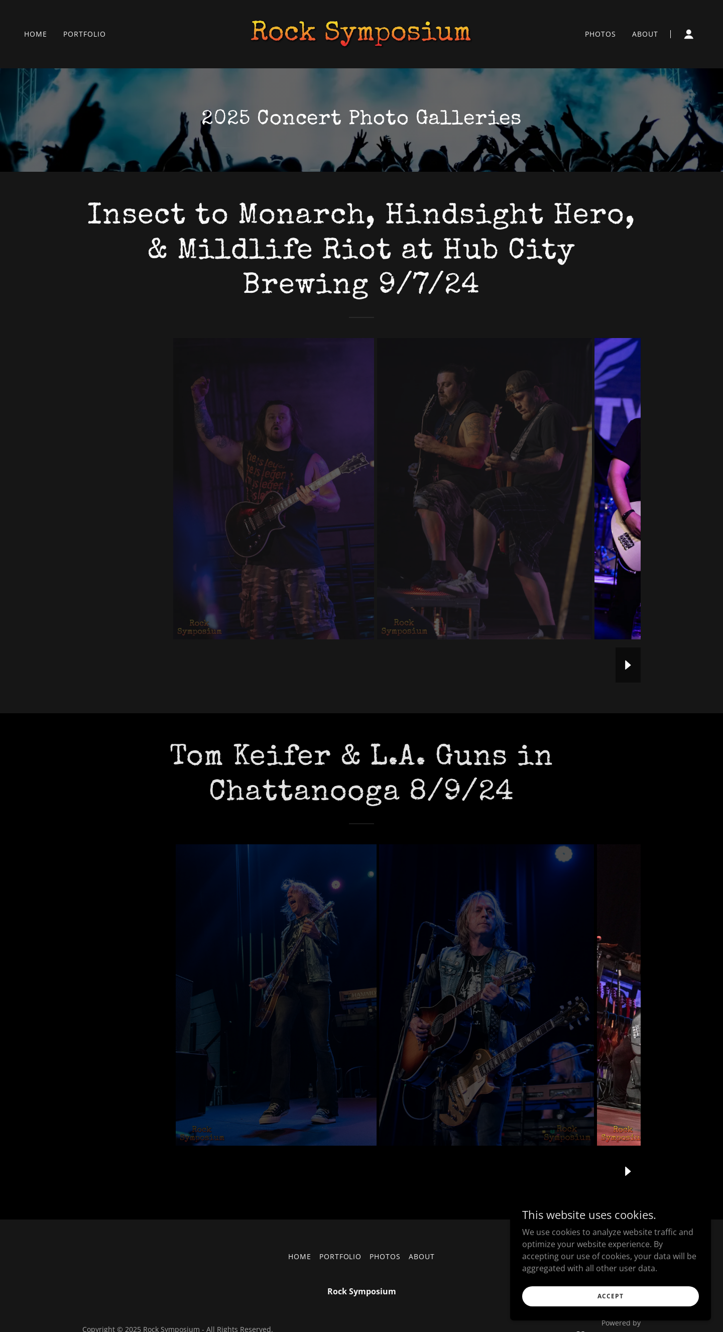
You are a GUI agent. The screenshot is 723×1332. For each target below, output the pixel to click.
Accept (610, 1296)
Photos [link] (600, 34)
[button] (689, 34)
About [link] (645, 34)
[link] (361, 33)
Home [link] (35, 34)
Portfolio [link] (84, 34)
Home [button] (299, 1256)
